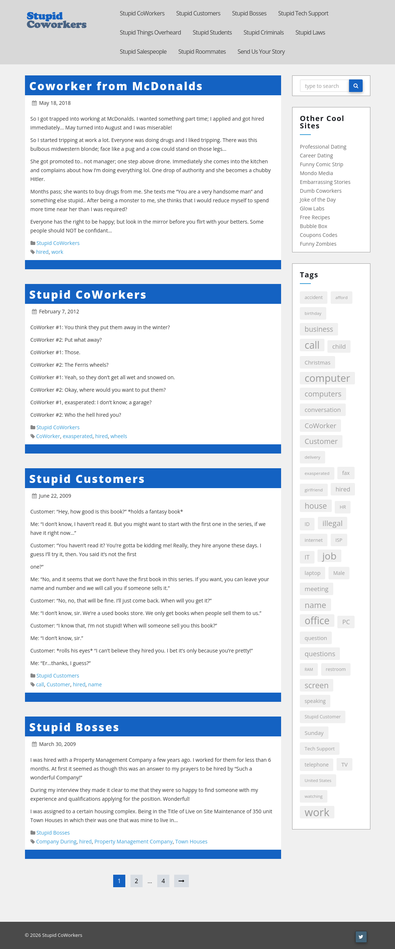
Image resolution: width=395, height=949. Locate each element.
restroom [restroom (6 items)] (335, 669)
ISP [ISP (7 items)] (338, 540)
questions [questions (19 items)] (319, 653)
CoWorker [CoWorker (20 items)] (320, 425)
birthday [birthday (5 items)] (312, 313)
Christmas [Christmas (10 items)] (317, 362)
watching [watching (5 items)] (313, 796)
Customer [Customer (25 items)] (320, 441)
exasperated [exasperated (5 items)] (316, 473)
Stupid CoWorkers (142, 13)
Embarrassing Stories (324, 181)
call (40, 684)
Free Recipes (314, 217)
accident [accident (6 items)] (313, 297)
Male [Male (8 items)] (338, 572)
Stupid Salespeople (143, 51)
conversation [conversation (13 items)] (322, 409)
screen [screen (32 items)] (316, 685)
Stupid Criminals (264, 32)
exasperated (78, 436)
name (95, 684)
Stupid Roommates (202, 51)
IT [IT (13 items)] (306, 557)
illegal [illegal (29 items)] (332, 523)
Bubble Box (313, 226)
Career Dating (316, 155)
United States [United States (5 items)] (317, 780)
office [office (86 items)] (316, 620)
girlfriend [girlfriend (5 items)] (313, 490)
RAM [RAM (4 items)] (308, 669)
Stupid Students (212, 32)
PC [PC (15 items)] (345, 622)
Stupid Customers (198, 13)
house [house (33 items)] (315, 505)
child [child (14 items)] (338, 346)
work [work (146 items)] (316, 812)
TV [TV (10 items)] (344, 764)
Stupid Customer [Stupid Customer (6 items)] (322, 717)
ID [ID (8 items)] (306, 523)
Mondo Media (316, 173)
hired (42, 251)
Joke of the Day (317, 199)
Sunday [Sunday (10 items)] (313, 732)
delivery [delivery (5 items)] (312, 457)
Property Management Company (133, 841)
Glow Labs (311, 208)
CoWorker (48, 436)
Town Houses (191, 841)
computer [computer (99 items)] (327, 378)
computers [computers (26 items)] (322, 394)
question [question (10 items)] (315, 637)
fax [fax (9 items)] (345, 472)
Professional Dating (322, 146)
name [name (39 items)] (315, 604)
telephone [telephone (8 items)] (316, 764)
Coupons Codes (318, 234)
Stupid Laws (310, 32)
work (57, 251)
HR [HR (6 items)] (342, 507)
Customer (58, 684)
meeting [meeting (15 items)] (316, 588)
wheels (118, 436)
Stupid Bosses (249, 13)
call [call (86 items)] (311, 345)
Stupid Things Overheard (150, 32)
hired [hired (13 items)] (342, 489)
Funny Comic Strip (321, 164)
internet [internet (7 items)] (313, 540)
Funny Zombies (317, 243)
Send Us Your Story (260, 51)
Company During (56, 841)
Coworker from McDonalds (116, 85)
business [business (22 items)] (318, 329)
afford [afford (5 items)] (341, 297)
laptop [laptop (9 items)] (312, 572)
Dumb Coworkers (320, 190)
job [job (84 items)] (329, 556)
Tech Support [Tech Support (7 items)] (319, 748)
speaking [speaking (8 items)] (314, 700)
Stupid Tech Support (303, 13)
